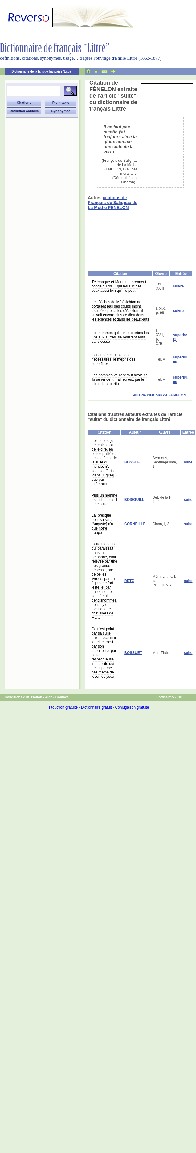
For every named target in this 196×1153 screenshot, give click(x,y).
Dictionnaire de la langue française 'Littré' (41, 71)
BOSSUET (133, 462)
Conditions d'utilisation (23, 697)
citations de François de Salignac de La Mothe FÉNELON (112, 202)
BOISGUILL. (134, 499)
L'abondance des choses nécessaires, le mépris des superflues (113, 359)
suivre (178, 286)
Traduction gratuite (62, 707)
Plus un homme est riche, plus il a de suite (104, 499)
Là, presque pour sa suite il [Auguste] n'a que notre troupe (103, 524)
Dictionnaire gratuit (96, 707)
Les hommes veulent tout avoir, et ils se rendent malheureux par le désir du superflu (119, 379)
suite (188, 462)
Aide (48, 697)
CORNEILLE (134, 524)
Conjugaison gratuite (132, 707)
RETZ (129, 581)
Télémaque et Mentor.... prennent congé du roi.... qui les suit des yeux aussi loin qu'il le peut (119, 286)
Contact (61, 697)
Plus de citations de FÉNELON (159, 395)
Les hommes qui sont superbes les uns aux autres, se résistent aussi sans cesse (120, 337)
